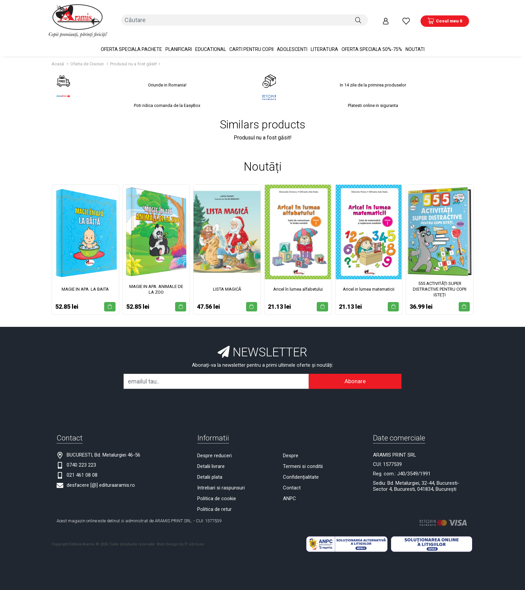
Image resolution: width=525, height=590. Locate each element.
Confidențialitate (301, 468)
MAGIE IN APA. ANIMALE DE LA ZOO (156, 280)
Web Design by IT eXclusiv (180, 535)
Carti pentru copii (251, 40)
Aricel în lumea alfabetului (298, 280)
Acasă (58, 54)
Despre (290, 447)
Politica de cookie (216, 489)
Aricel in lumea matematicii (368, 280)
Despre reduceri (214, 447)
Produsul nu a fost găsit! (133, 54)
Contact (292, 479)
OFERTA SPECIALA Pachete (131, 40)
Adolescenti (292, 40)
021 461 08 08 (82, 466)
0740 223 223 (81, 456)
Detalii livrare (211, 457)
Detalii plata (209, 468)
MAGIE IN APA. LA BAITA (85, 280)
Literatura (324, 40)
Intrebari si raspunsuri (221, 479)
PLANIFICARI (178, 40)
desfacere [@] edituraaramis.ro (101, 476)
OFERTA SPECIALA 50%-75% (372, 40)
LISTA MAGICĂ (227, 280)
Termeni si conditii (303, 457)
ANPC (289, 489)
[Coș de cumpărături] (445, 16)
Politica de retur (214, 500)
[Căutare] (358, 16)
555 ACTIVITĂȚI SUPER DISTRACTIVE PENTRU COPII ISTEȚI (439, 280)
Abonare (355, 372)
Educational (210, 40)
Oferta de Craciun (87, 54)
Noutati (415, 40)
